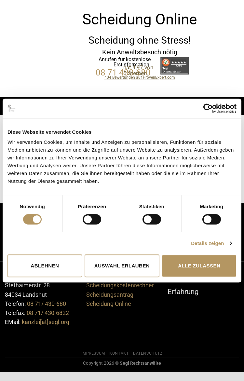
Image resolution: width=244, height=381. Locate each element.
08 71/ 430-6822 (48, 313)
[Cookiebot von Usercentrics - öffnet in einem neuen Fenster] (208, 108)
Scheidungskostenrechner (120, 285)
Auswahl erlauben (122, 265)
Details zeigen (207, 243)
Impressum (93, 353)
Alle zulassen (199, 265)
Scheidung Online (108, 304)
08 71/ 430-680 (46, 304)
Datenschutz (148, 353)
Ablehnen (45, 265)
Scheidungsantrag (109, 295)
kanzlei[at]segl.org (45, 322)
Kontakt (119, 353)
